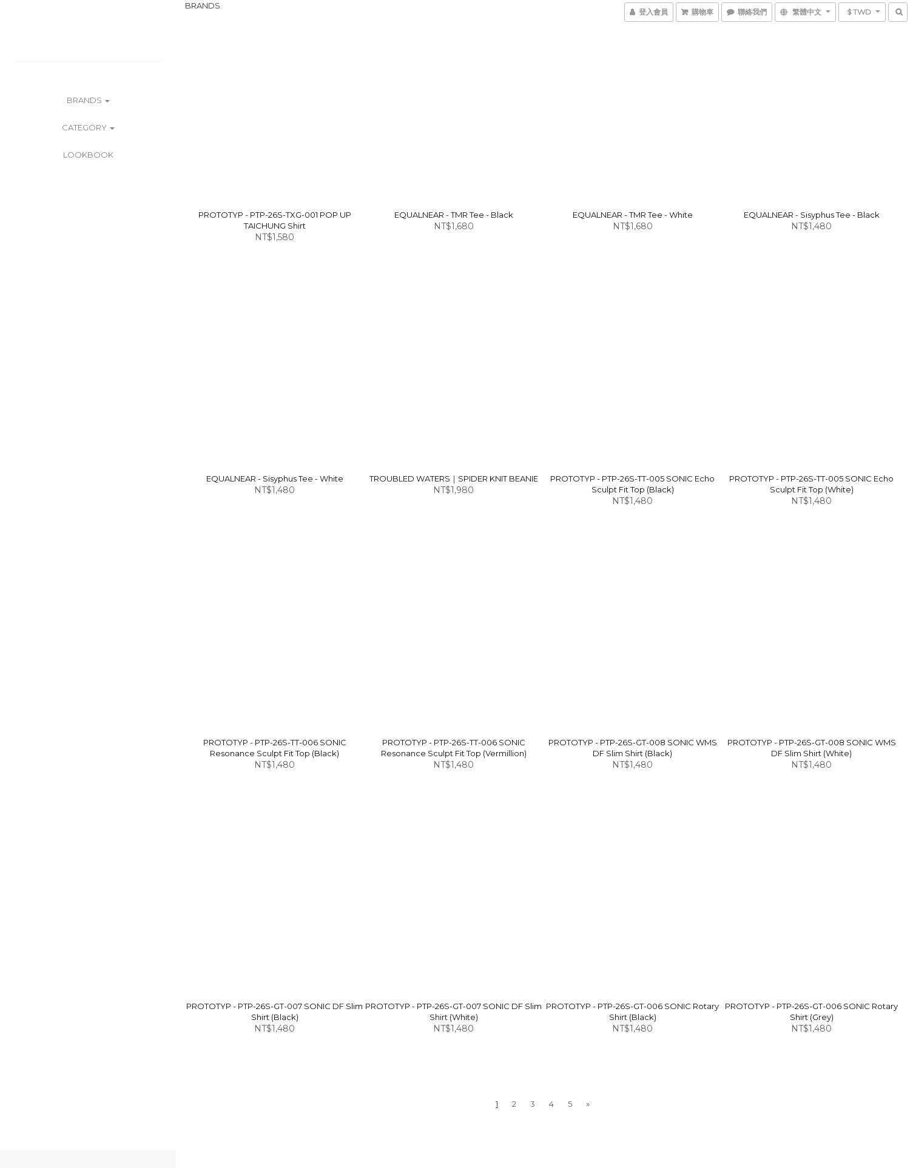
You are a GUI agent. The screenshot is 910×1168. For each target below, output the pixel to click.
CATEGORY (88, 127)
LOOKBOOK (88, 154)
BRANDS (88, 100)
